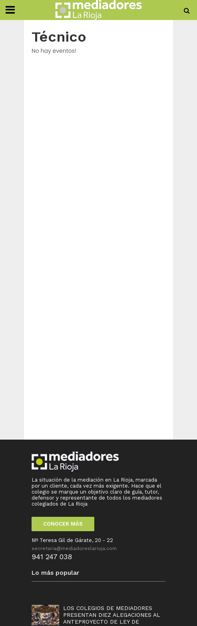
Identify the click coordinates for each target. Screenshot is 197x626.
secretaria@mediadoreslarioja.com (74, 548)
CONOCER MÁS (63, 524)
